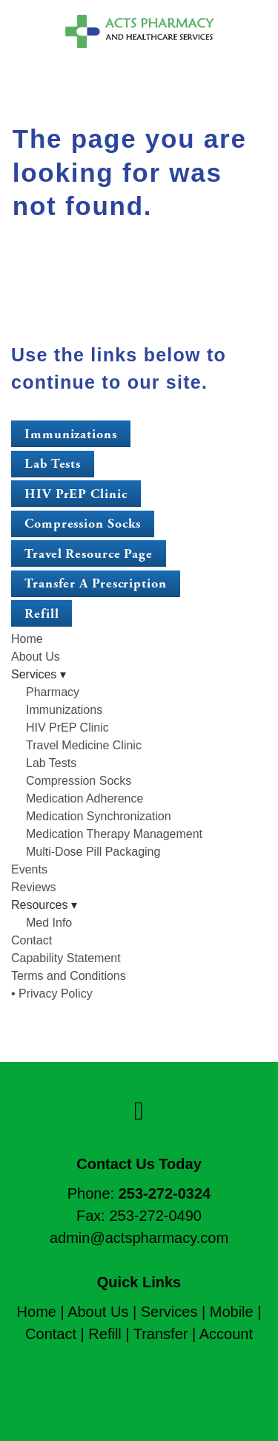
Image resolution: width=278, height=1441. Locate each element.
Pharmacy (52, 692)
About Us (35, 656)
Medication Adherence (84, 798)
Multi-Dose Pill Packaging (93, 851)
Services (169, 1312)
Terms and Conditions (68, 976)
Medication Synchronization (98, 816)
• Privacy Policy (52, 993)
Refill (41, 613)
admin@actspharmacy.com (139, 1238)
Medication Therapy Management (114, 834)
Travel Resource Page (88, 554)
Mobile (232, 1312)
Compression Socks (82, 523)
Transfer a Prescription (95, 583)
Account (226, 1334)
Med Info (49, 922)
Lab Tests (52, 463)
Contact (31, 940)
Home (27, 639)
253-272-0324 (165, 1193)
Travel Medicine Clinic (84, 745)
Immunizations (70, 434)
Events (29, 869)
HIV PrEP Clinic (76, 494)
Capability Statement (66, 958)
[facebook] (139, 1111)
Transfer (160, 1334)
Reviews (33, 887)
